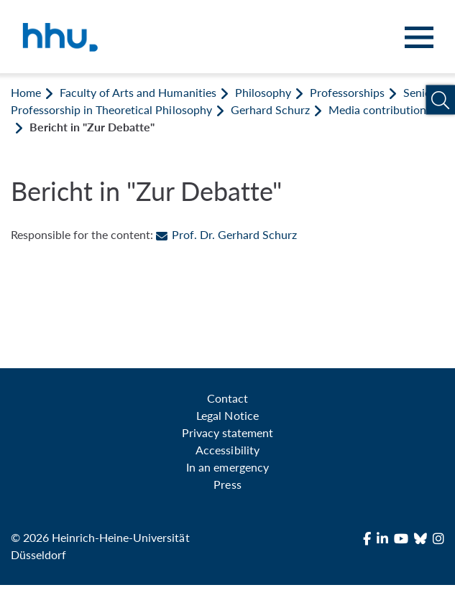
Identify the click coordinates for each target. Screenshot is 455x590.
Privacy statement (227, 432)
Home (26, 92)
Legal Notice (227, 415)
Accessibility (227, 449)
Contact (227, 398)
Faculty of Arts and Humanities (138, 92)
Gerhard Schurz (270, 109)
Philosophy (263, 92)
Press (227, 484)
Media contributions (379, 109)
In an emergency (227, 467)
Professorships (347, 92)
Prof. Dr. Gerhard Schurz (226, 234)
